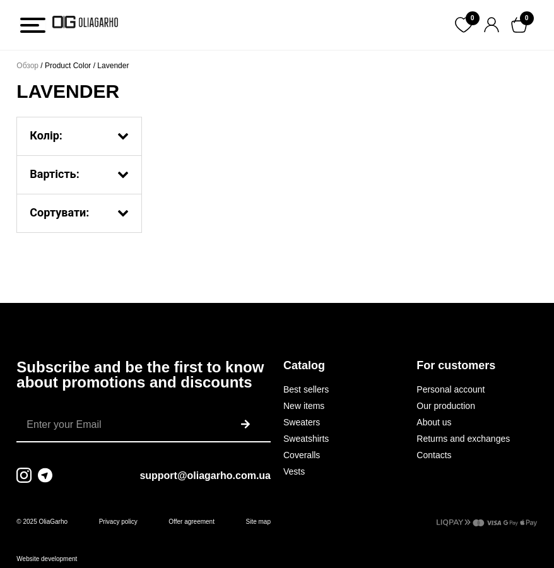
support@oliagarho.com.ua (205, 475)
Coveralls (301, 455)
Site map (258, 521)
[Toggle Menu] (32, 25)
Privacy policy (118, 521)
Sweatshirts (306, 439)
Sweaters (301, 422)
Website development (46, 558)
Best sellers (306, 389)
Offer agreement (191, 521)
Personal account (450, 389)
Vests (294, 471)
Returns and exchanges (463, 439)
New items (303, 406)
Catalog (304, 365)
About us (433, 422)
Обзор (27, 65)
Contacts (433, 455)
